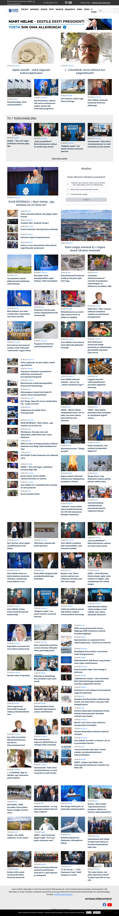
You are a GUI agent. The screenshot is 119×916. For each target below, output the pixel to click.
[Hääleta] (86, 200)
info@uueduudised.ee (101, 2)
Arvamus (17, 66)
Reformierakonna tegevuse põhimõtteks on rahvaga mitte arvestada (45, 742)
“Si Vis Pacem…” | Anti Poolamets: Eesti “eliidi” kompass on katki (71, 872)
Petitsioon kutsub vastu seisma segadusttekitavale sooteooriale (46, 313)
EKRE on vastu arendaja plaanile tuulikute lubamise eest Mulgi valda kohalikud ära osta (39, 446)
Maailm (30, 220)
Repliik (69, 95)
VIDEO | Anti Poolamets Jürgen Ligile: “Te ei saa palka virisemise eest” (44, 838)
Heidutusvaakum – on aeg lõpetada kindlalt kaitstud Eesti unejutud (45, 809)
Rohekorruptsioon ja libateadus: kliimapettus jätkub (72, 840)
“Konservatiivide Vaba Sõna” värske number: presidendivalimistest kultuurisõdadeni (90, 752)
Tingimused (97, 912)
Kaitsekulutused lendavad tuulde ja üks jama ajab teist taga (72, 278)
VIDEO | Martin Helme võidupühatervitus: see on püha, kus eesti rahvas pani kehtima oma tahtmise (72, 415)
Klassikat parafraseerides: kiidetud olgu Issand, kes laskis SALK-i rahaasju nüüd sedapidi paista (92, 702)
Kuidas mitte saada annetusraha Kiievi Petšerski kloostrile (15, 875)
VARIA (79, 9)
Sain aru (89, 912)
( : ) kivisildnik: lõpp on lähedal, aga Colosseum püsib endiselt (17, 775)
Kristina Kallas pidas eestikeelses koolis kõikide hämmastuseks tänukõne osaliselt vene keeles (92, 713)
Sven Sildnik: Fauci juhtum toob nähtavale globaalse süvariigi (72, 345)
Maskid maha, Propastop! (18, 675)
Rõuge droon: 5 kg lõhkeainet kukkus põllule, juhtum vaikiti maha (99, 479)
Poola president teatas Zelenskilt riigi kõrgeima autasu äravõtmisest (45, 709)
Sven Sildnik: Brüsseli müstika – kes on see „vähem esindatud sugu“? (72, 382)
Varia (69, 445)
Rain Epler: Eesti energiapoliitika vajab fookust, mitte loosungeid (45, 278)
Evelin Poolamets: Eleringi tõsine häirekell (39, 229)
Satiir (29, 491)
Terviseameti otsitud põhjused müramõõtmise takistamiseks (18, 281)
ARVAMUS (34, 9)
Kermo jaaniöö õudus (30, 494)
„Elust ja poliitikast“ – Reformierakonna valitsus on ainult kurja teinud (45, 144)
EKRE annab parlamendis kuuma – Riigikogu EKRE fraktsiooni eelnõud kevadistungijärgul (89, 631)
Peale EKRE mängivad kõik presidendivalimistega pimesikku (45, 576)
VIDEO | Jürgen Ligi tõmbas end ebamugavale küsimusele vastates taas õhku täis (91, 765)
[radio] (86, 184)
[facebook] (66, 2)
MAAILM (59, 9)
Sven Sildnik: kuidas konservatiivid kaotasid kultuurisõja (17, 612)
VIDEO (87, 9)
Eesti (15, 99)
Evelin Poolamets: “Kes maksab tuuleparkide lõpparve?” (98, 448)
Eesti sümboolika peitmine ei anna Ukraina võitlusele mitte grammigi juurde (46, 648)
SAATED (44, 9)
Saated (16, 138)
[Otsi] (106, 11)
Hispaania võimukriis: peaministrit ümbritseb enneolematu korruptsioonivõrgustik (36, 374)
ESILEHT (24, 9)
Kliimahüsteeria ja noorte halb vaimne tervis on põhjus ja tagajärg (72, 314)
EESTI (51, 9)
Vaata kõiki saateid (59, 158)
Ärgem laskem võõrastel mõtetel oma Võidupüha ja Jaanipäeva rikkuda (72, 479)
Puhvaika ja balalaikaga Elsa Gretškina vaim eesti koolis (45, 679)
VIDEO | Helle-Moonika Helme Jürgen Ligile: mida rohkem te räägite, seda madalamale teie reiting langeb (99, 578)
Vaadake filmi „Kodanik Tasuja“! (35, 223)
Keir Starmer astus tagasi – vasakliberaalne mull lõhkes (19, 546)
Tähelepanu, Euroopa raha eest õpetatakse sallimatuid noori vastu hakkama (36, 434)
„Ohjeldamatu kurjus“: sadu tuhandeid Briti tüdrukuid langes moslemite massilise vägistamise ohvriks (91, 681)
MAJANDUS (70, 9)
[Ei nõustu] (116, 913)
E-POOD (94, 10)
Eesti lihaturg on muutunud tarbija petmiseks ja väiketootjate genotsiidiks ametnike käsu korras (100, 347)
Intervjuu (17, 197)
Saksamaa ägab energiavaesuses (35, 237)
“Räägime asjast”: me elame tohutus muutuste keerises (72, 149)
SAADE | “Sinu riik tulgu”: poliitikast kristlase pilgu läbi (18, 143)
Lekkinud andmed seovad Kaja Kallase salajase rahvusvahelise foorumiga (72, 612)
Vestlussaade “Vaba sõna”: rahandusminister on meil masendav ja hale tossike (99, 144)
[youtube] (70, 2)
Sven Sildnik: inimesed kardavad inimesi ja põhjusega (97, 103)
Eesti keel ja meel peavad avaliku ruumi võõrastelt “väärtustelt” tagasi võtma (19, 348)
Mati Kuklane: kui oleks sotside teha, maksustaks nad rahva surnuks (18, 314)
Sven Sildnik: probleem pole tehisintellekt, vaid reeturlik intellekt (71, 546)
